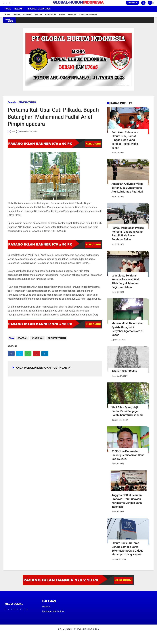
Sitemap (132, 3)
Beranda (12, 102)
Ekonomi (72, 14)
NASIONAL (38, 338)
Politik (38, 14)
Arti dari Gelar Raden (124, 371)
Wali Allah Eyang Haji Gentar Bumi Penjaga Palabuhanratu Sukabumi (127, 411)
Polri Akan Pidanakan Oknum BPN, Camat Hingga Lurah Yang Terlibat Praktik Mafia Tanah (124, 140)
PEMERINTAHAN (27, 102)
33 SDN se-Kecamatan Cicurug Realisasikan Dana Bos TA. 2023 (127, 455)
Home (8, 8)
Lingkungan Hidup (88, 14)
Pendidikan (50, 14)
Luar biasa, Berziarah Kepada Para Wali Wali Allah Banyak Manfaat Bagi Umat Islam (125, 281)
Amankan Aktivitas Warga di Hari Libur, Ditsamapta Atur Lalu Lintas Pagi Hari (127, 187)
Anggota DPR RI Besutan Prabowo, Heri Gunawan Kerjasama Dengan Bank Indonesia (126, 500)
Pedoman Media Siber (38, 8)
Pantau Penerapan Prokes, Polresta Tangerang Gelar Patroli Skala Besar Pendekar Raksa (127, 233)
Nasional (27, 14)
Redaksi (18, 8)
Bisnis (62, 14)
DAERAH (23, 338)
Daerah (16, 14)
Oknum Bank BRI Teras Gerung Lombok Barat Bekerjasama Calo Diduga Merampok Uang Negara (127, 548)
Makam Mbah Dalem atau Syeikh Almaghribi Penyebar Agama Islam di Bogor (127, 329)
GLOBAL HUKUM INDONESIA (86, 629)
